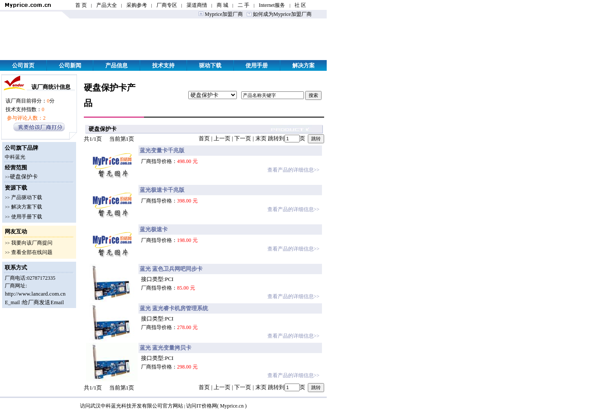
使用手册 (256, 65)
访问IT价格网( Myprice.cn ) (216, 406)
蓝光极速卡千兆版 (162, 190)
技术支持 (163, 65)
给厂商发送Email (43, 302)
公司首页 (23, 65)
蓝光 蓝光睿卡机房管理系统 (174, 308)
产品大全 (106, 5)
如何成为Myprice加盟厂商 (281, 14)
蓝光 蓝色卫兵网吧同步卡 (171, 269)
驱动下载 (210, 65)
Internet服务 (272, 5)
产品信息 (116, 65)
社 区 (300, 5)
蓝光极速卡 (154, 229)
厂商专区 (166, 5)
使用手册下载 (26, 217)
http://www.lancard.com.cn (35, 293)
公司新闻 (70, 65)
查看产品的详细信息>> (293, 170)
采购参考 (136, 5)
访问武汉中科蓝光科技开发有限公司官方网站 (131, 406)
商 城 (222, 5)
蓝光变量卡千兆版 (162, 150)
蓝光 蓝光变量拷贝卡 (165, 347)
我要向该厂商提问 (31, 243)
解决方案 (303, 65)
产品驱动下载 (26, 197)
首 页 (81, 5)
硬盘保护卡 (24, 176)
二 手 (243, 5)
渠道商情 (197, 5)
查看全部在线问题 (31, 252)
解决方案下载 (26, 207)
